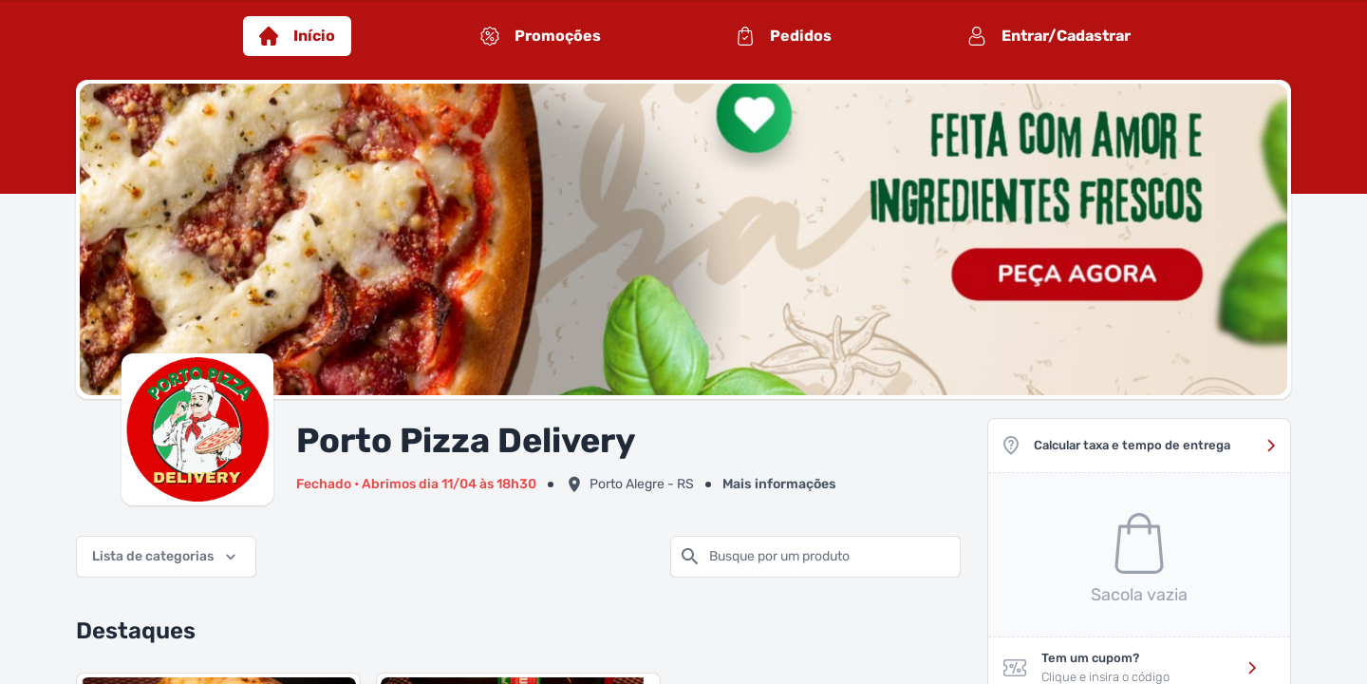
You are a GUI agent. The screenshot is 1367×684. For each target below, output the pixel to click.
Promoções (540, 36)
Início (297, 36)
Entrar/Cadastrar (1049, 36)
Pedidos (784, 36)
